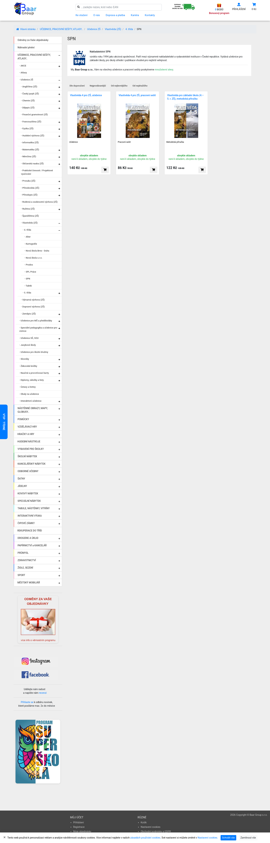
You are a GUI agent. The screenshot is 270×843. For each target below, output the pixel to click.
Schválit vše (228, 837)
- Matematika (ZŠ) (30, 149)
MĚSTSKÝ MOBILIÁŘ (28, 582)
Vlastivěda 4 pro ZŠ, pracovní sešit (137, 95)
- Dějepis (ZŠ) (28, 107)
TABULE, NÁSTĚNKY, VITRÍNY (34, 508)
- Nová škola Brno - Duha (36, 250)
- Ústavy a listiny (27, 387)
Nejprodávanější (98, 85)
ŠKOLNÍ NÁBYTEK (27, 456)
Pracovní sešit (124, 142)
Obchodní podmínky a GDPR (156, 831)
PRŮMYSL (23, 552)
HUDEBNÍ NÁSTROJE (28, 441)
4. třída (129, 29)
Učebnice (73, 142)
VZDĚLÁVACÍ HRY (27, 426)
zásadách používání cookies (145, 837)
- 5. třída (27, 292)
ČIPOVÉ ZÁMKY (26, 523)
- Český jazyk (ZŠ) (30, 93)
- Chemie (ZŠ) (28, 100)
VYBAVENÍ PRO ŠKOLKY (31, 449)
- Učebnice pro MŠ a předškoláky (35, 320)
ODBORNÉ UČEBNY (28, 471)
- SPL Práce (30, 271)
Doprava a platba (115, 15)
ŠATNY (21, 478)
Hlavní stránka (25, 29)
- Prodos (28, 264)
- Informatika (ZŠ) (30, 142)
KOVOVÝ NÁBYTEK (28, 493)
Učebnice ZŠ (94, 29)
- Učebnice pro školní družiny (33, 352)
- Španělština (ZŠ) (30, 216)
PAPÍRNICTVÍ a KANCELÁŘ (32, 545)
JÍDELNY (22, 486)
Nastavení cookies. (208, 837)
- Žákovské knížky (28, 366)
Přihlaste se (27, 702)
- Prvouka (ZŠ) (28, 181)
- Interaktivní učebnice (30, 401)
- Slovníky (24, 359)
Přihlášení (78, 822)
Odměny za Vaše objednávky (33, 40)
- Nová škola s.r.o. (33, 257)
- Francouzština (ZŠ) (31, 121)
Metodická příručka (175, 142)
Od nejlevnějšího (119, 85)
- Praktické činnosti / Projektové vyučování (37, 172)
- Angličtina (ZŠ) (29, 86)
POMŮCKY (23, 419)
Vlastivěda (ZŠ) (113, 29)
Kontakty (150, 15)
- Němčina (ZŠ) (28, 156)
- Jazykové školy (27, 345)
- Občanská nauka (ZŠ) (32, 163)
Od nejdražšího (140, 85)
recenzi (43, 692)
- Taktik (28, 285)
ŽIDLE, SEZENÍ (25, 567)
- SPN (27, 278)
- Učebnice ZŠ (26, 79)
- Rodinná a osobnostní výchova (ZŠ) (39, 202)
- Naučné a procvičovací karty (34, 373)
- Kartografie (30, 244)
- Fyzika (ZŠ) (27, 128)
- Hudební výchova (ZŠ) (32, 135)
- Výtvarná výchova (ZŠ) (33, 299)
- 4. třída (27, 230)
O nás (96, 15)
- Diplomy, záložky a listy (31, 380)
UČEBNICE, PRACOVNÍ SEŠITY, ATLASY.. (61, 29)
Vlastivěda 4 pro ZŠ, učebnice (86, 95)
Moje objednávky (82, 831)
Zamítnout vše (248, 837)
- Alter (27, 236)
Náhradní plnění (26, 47)
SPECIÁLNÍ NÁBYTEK (29, 501)
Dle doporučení (77, 85)
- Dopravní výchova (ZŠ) (33, 306)
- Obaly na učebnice (29, 394)
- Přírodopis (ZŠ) (29, 194)
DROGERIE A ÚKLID (28, 538)
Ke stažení (81, 15)
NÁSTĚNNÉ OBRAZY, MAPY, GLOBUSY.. (33, 410)
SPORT (21, 575)
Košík (144, 822)
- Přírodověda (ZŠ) (30, 188)
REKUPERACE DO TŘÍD (29, 530)
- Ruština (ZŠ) (28, 208)
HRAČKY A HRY (25, 434)
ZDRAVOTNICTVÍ (27, 560)
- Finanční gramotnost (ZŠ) (34, 114)
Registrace (79, 827)
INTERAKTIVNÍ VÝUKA (30, 515)
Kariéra (135, 15)
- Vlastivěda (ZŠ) (29, 222)
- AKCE (22, 65)
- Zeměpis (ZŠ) (28, 313)
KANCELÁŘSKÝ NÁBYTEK (31, 463)
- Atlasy (23, 72)
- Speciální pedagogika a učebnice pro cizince (38, 329)
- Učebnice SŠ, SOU (29, 338)
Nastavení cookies (150, 827)
